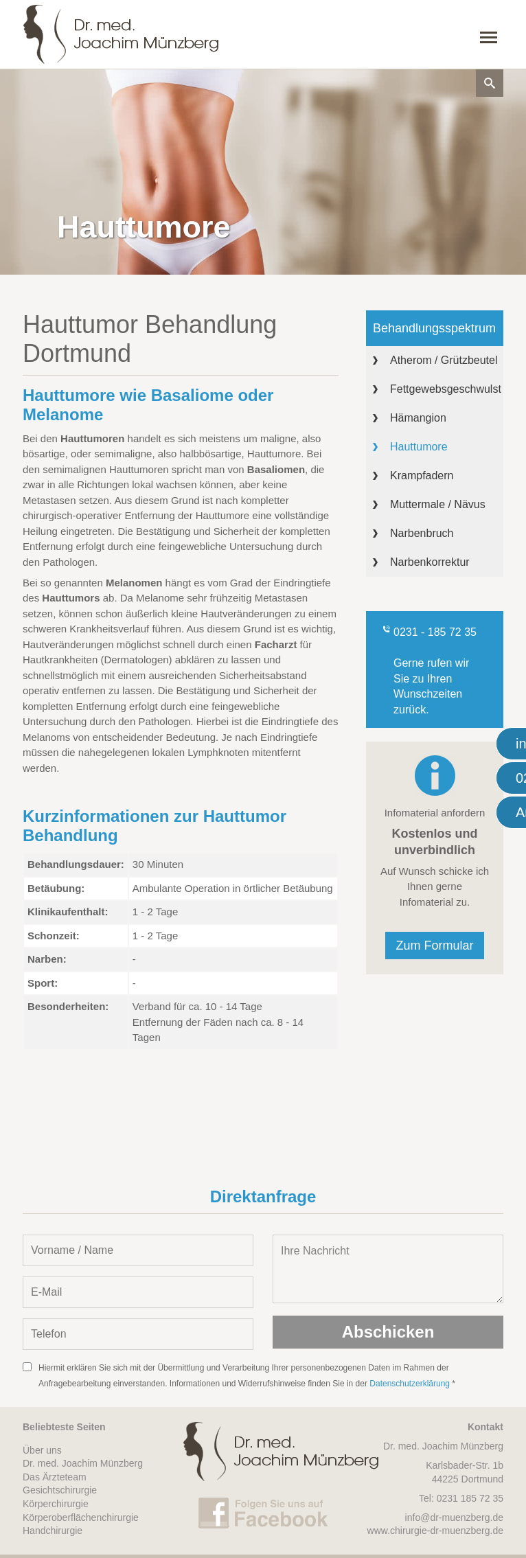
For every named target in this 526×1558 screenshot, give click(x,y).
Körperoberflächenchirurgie (81, 1517)
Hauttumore (419, 446)
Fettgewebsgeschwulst (445, 389)
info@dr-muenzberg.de (454, 1517)
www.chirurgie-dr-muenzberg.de (435, 1530)
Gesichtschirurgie (60, 1490)
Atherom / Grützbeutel (444, 360)
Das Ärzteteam (55, 1476)
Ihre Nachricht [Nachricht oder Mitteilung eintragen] (388, 1269)
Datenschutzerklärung (409, 1383)
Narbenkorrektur (430, 562)
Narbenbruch (422, 533)
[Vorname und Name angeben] (138, 1250)
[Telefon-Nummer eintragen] (138, 1334)
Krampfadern (422, 475)
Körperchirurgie (56, 1503)
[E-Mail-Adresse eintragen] (138, 1292)
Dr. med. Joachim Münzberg (83, 1463)
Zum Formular (434, 945)
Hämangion (418, 418)
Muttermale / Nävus (437, 504)
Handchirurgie (52, 1530)
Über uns (42, 1450)
